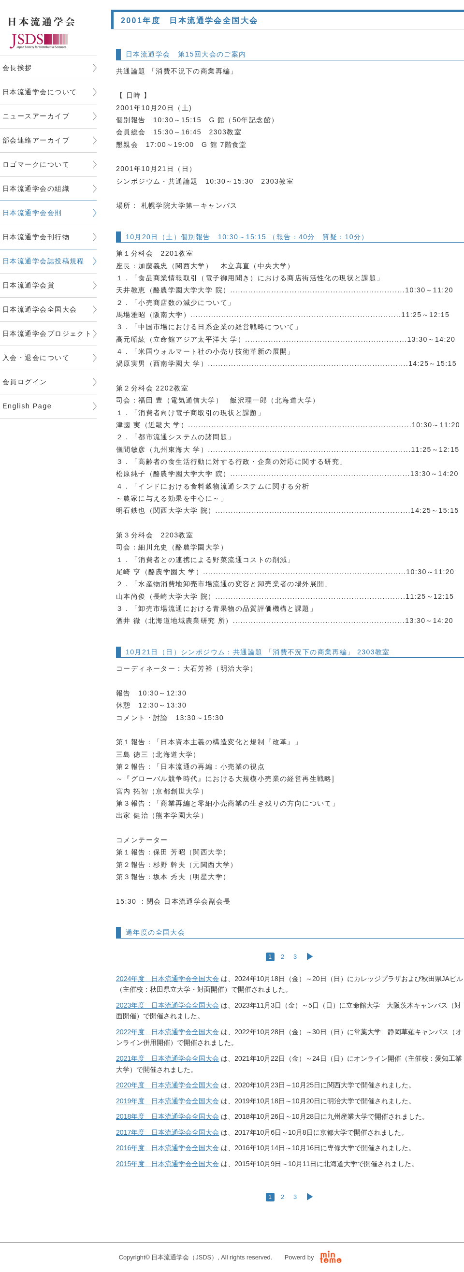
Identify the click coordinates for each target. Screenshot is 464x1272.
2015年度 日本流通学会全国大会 (167, 1164)
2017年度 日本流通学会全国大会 (167, 1132)
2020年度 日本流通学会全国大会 (167, 1085)
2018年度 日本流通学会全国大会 (167, 1116)
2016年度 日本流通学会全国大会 (167, 1148)
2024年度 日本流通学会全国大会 (167, 979)
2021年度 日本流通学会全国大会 (167, 1058)
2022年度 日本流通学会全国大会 (167, 1032)
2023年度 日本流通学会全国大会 (167, 1005)
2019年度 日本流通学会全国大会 (167, 1101)
